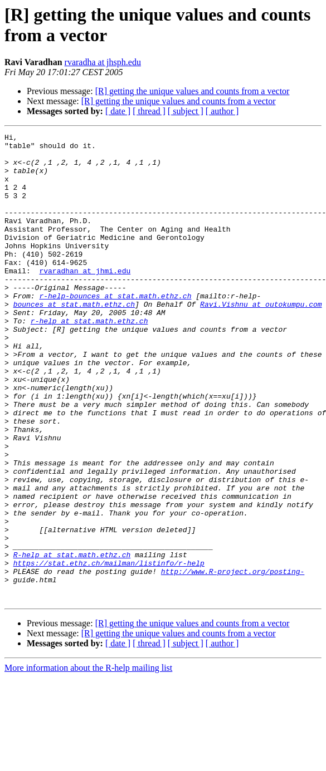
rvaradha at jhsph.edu (103, 62)
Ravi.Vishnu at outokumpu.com (261, 339)
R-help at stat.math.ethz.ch (72, 640)
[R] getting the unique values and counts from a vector (192, 91)
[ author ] (222, 111)
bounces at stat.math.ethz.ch (74, 339)
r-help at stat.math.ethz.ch (89, 359)
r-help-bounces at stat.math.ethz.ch (115, 329)
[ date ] (117, 111)
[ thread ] (149, 111)
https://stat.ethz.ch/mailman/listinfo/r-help (109, 650)
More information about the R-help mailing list (88, 761)
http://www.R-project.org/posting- (232, 660)
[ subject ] (185, 111)
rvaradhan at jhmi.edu (84, 299)
